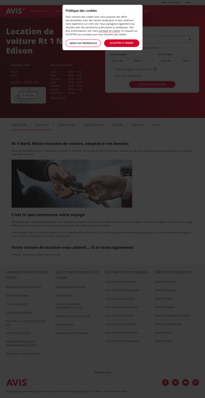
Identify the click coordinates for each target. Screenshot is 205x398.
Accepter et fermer (121, 42)
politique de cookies (109, 30)
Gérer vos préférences (83, 43)
